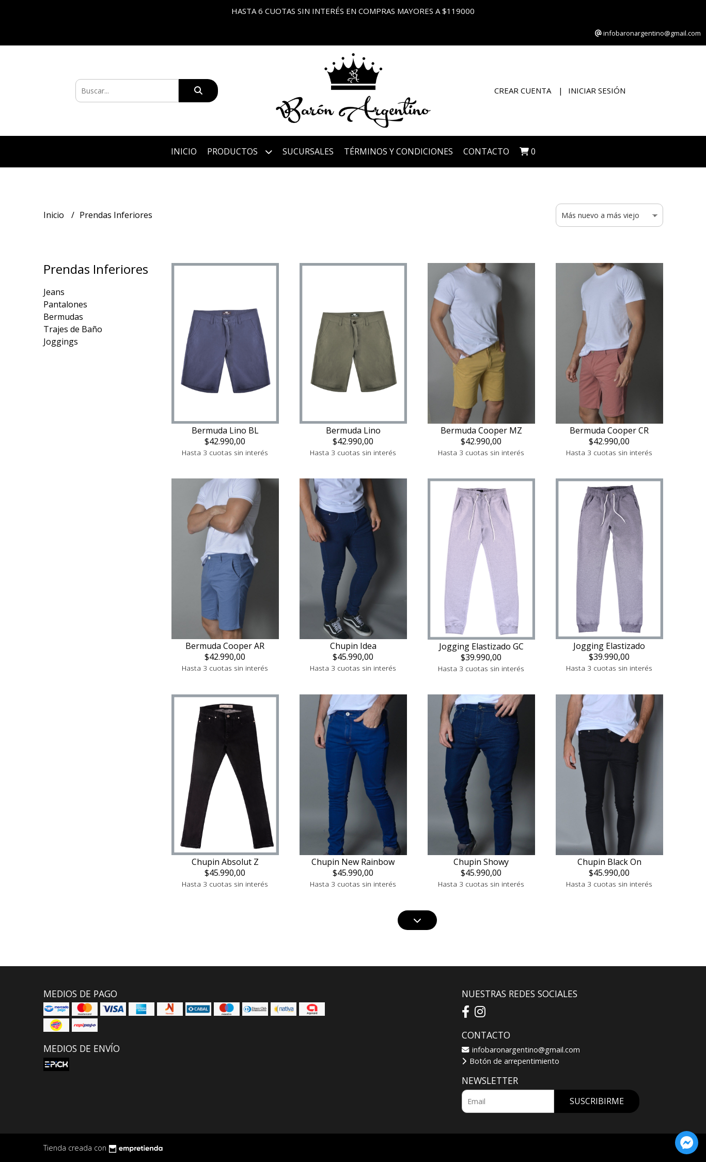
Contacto (486, 151)
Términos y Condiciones (398, 151)
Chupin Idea (353, 646)
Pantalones (65, 304)
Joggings (60, 341)
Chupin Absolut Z (225, 861)
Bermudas (63, 316)
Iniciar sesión (596, 90)
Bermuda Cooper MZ (481, 430)
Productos (239, 151)
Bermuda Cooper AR (224, 646)
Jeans (54, 292)
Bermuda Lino (353, 430)
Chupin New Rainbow (353, 861)
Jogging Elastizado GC (481, 646)
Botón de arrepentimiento (510, 1061)
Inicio (184, 151)
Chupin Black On (609, 861)
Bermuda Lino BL (225, 430)
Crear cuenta (522, 90)
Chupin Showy (481, 861)
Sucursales (308, 151)
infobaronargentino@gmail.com (521, 1050)
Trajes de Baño (72, 329)
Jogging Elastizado (609, 646)
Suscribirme (597, 1101)
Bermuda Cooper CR (609, 430)
